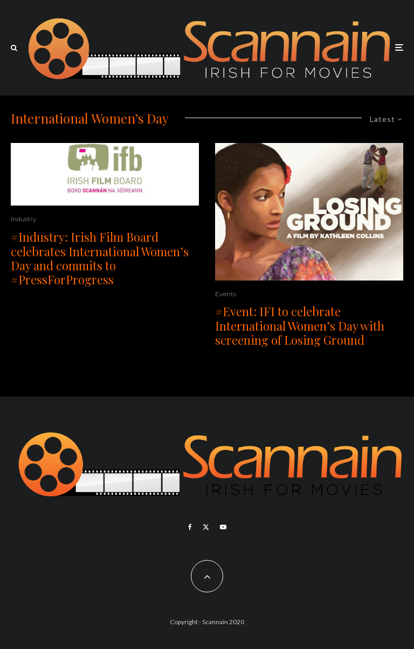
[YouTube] (223, 527)
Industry (24, 219)
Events (225, 294)
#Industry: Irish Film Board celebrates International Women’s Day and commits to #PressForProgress (100, 258)
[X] (206, 527)
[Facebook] (190, 527)
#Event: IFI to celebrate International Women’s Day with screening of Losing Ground (299, 325)
